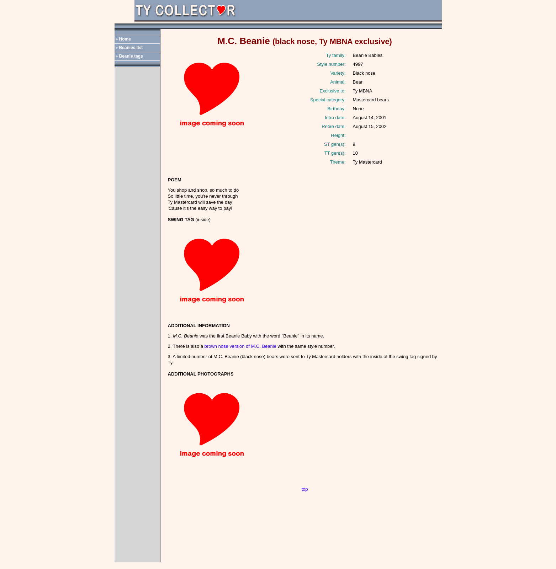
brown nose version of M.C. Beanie (240, 346)
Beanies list (131, 47)
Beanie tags (131, 56)
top (304, 489)
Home (125, 39)
